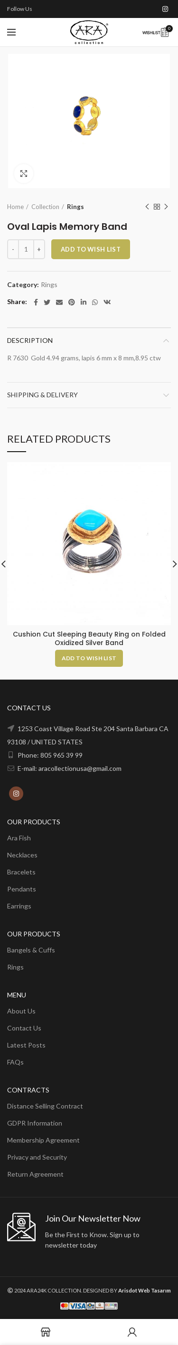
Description (30, 340)
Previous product (147, 206)
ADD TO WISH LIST (91, 249)
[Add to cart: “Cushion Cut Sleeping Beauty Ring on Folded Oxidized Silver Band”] (89, 657)
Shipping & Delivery (42, 395)
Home (15, 206)
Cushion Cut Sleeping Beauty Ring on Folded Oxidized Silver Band (89, 638)
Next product (166, 206)
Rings (75, 206)
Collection (45, 206)
